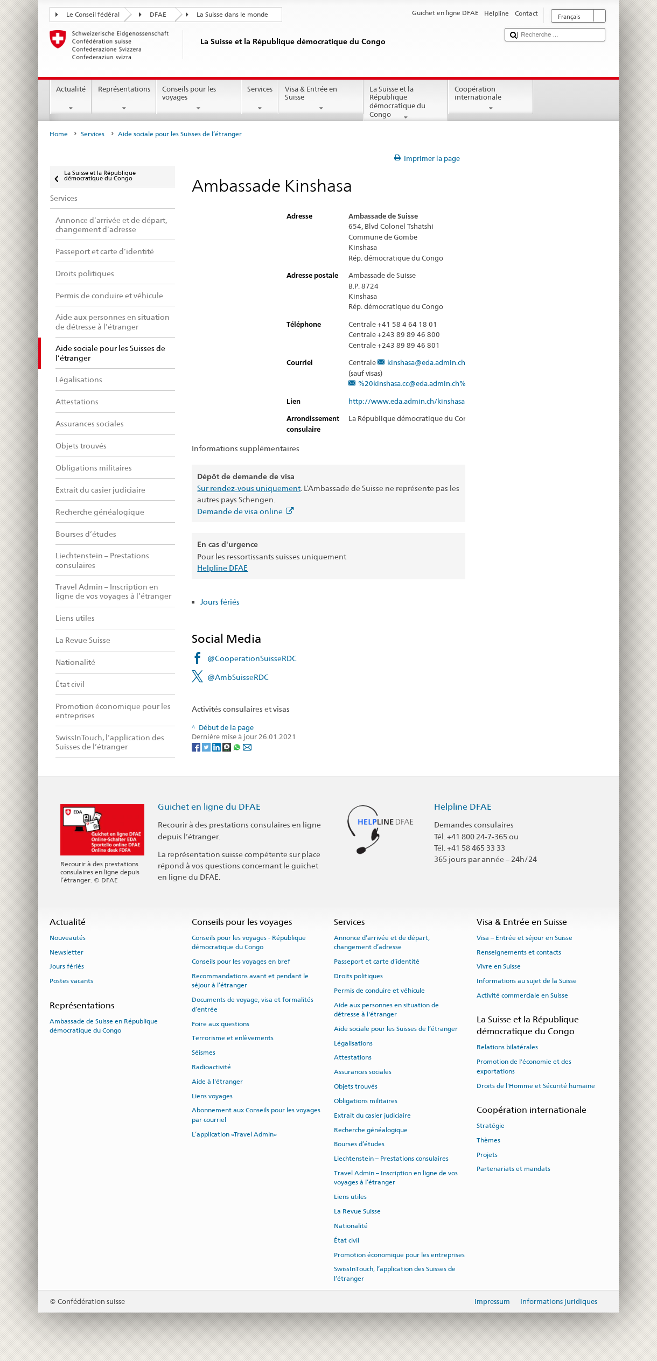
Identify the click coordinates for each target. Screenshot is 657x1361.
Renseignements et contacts (519, 952)
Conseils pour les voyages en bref (241, 961)
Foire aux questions (220, 1023)
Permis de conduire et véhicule (379, 990)
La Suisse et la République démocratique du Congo (406, 103)
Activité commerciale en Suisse (522, 995)
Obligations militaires (365, 1101)
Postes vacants (71, 981)
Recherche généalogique (371, 1129)
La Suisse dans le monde (232, 14)
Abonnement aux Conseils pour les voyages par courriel (256, 1114)
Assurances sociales (363, 1072)
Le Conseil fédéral (93, 14)
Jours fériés (220, 601)
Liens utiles (350, 1197)
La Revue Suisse (357, 1211)
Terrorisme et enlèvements (233, 1038)
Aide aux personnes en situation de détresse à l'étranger (386, 1009)
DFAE (158, 14)
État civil (346, 1240)
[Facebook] (197, 747)
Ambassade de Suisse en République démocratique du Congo (104, 1026)
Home (59, 134)
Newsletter (66, 952)
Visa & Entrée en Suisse (321, 99)
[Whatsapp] (238, 747)
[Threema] (227, 747)
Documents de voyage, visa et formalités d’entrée (252, 1004)
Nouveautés (68, 938)
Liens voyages (212, 1095)
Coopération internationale (491, 99)
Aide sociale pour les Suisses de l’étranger (396, 1029)
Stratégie (491, 1126)
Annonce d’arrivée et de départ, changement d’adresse (382, 942)
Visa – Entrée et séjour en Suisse (524, 938)
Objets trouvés (356, 1086)
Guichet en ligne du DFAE (209, 807)
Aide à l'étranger (217, 1081)
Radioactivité (211, 1067)
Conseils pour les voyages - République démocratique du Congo (249, 942)
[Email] (247, 747)
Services (260, 99)
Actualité (71, 99)
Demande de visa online (245, 511)
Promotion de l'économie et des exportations (524, 1066)
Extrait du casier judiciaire (372, 1115)
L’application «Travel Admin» (234, 1134)
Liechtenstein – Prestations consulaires (391, 1158)
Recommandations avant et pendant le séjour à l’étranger (250, 980)
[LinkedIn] (217, 747)
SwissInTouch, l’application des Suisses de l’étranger (395, 1273)
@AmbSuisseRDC (238, 677)
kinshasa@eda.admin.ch (426, 363)
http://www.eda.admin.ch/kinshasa (411, 401)
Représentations (124, 99)
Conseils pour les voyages (199, 99)
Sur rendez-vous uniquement (248, 488)
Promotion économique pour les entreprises (399, 1254)
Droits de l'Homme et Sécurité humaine (536, 1085)
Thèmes (488, 1140)
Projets (487, 1155)
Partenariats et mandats (513, 1169)
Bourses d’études (359, 1144)
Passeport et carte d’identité (377, 961)
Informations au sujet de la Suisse (527, 981)
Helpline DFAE (222, 567)
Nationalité (351, 1226)
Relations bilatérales (507, 1047)
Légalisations (353, 1043)
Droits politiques (358, 976)
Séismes (203, 1052)
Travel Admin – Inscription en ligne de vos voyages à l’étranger (396, 1177)
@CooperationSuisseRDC (252, 658)
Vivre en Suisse (499, 966)
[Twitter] (207, 747)
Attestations (353, 1057)
